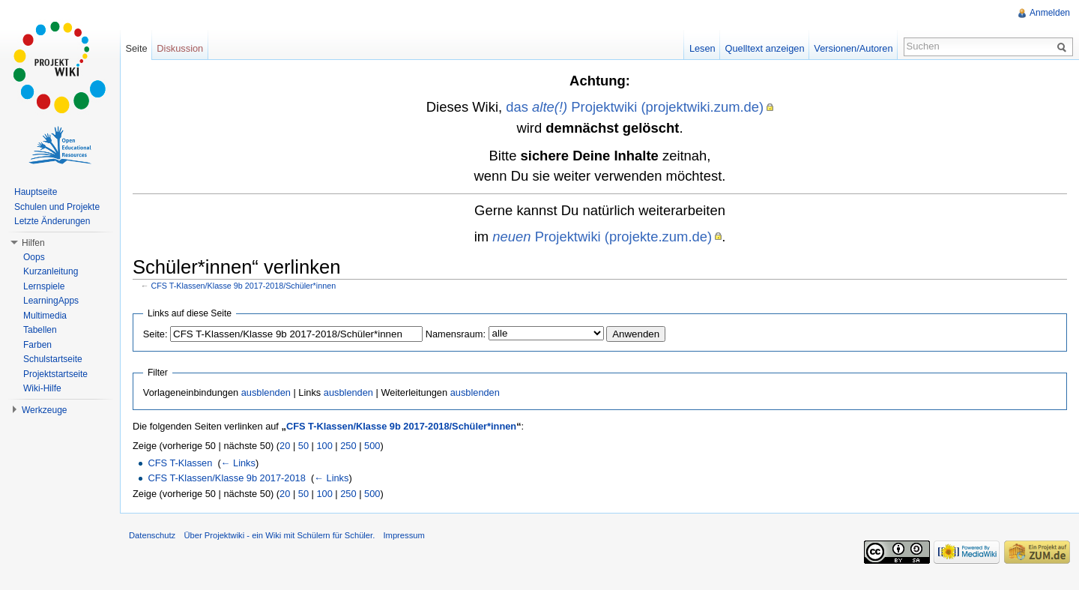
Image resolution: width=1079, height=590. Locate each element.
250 (348, 445)
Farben (37, 345)
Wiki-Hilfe (42, 388)
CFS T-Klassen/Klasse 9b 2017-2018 (226, 478)
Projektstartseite (55, 374)
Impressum (403, 535)
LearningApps (51, 300)
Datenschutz (152, 535)
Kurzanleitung (50, 271)
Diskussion (180, 48)
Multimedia (45, 315)
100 (324, 445)
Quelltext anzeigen (765, 48)
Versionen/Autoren (853, 48)
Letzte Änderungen (52, 221)
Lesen (702, 48)
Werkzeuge (44, 410)
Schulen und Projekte (57, 207)
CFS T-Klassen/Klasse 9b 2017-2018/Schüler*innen (243, 285)
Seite (136, 48)
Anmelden (1050, 12)
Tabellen (40, 330)
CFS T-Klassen (180, 463)
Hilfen (33, 243)
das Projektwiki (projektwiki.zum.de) (635, 107)
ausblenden (266, 392)
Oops (34, 257)
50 (303, 445)
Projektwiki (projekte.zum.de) (602, 236)
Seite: (155, 334)
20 (284, 445)
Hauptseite (35, 192)
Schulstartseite (52, 359)
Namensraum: (456, 334)
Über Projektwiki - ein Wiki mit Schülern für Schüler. (279, 535)
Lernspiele (43, 286)
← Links (238, 463)
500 (372, 445)
